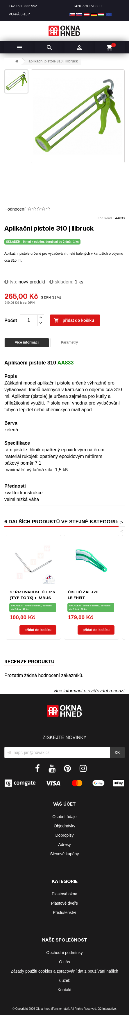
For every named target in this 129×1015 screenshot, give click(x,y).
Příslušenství (64, 912)
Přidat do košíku (74, 321)
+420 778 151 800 (87, 6)
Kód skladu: (106, 218)
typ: (10, 281)
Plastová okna (64, 894)
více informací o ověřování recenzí (89, 690)
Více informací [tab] (27, 342)
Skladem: (61, 281)
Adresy (64, 844)
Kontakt (64, 989)
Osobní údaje (64, 816)
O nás (64, 962)
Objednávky (64, 826)
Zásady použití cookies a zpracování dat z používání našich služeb (64, 976)
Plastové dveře (64, 903)
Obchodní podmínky (64, 952)
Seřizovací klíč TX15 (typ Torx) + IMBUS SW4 (32, 597)
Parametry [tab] (69, 342)
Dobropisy (64, 835)
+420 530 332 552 (23, 6)
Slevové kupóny (64, 853)
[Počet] (28, 320)
